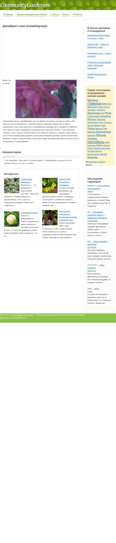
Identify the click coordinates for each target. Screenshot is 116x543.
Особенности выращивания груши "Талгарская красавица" (99, 65)
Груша (100, 122)
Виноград (92, 107)
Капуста (106, 103)
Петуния (90, 151)
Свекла (90, 148)
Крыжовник (105, 116)
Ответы (77, 14)
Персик (106, 107)
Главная (8, 14)
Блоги (65, 14)
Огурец (92, 138)
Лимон (90, 191)
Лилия (97, 125)
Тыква (103, 126)
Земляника (103, 131)
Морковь (92, 157)
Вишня (90, 126)
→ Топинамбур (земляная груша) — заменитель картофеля (97, 215)
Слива (100, 107)
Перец (91, 128)
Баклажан (91, 145)
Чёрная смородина (102, 148)
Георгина (108, 122)
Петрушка (91, 110)
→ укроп (95, 289)
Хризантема (92, 122)
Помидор (94, 103)
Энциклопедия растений (31, 14)
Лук (102, 113)
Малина (92, 100)
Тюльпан (101, 119)
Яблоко (91, 119)
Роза (108, 113)
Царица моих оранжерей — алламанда (65, 182)
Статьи (54, 14)
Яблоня (101, 135)
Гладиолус (100, 110)
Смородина (93, 116)
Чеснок (103, 154)
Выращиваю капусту (29, 213)
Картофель (95, 142)
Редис (99, 145)
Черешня (91, 135)
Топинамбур (92, 221)
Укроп (89, 291)
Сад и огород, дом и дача (22, 315)
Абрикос (106, 145)
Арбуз (107, 142)
